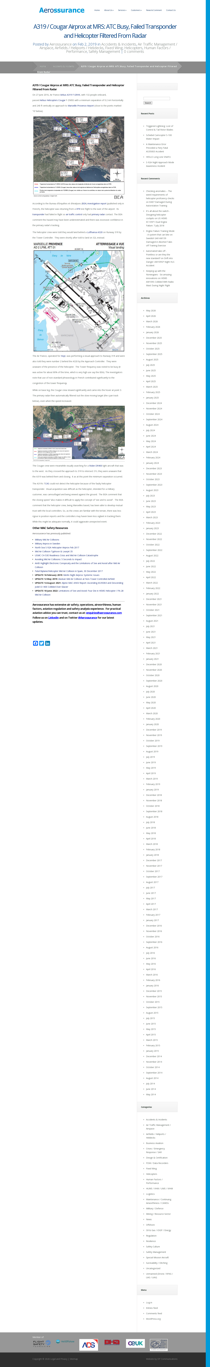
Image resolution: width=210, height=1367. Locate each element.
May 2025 (151, 375)
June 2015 (151, 1023)
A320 (100, 232)
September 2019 (154, 746)
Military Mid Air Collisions (47, 539)
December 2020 (154, 664)
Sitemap (74, 1358)
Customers (136, 10)
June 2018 (151, 827)
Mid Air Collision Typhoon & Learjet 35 (54, 551)
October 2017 (153, 871)
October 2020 (153, 675)
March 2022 (152, 582)
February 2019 (153, 784)
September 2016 (154, 942)
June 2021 (151, 631)
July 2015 (150, 1018)
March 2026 (152, 321)
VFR (78, 208)
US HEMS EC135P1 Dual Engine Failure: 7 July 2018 (156, 222)
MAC (43, 528)
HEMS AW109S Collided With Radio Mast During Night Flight (160, 282)
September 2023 (154, 484)
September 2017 (154, 876)
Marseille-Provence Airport (81, 105)
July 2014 (150, 1083)
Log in (149, 1302)
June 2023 (151, 501)
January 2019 (152, 789)
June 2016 (151, 958)
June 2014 (151, 1089)
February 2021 (153, 653)
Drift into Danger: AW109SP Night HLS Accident (160, 262)
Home (97, 10)
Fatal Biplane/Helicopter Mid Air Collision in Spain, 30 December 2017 (69, 571)
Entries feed (152, 1308)
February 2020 (153, 718)
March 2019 (152, 778)
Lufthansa (92, 232)
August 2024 (152, 424)
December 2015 (154, 991)
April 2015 (151, 1034)
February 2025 (153, 392)
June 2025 (151, 370)
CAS (47, 483)
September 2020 (154, 680)
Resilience (151, 1241)
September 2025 (154, 354)
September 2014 (154, 1072)
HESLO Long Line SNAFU (158, 156)
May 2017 (151, 898)
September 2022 (154, 550)
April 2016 (151, 969)
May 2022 (151, 571)
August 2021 (152, 620)
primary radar (98, 214)
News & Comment (154, 10)
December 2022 (154, 533)
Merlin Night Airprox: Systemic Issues (81, 575)
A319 (69, 94)
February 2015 (153, 1045)
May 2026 (151, 310)
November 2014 (154, 1061)
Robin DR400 (95, 465)
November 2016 (154, 931)
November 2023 (154, 473)
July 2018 (150, 822)
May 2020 (151, 702)
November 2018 (154, 800)
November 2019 (154, 735)
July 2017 (150, 887)
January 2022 (152, 593)
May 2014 (151, 1094)
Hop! (63, 355)
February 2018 (153, 849)
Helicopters (133, 47)
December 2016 (154, 925)
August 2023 (152, 490)
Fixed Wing (114, 47)
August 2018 (152, 816)
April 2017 (151, 903)
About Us (109, 10)
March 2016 (152, 974)
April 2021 (151, 642)
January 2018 (152, 854)
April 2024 (151, 446)
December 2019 (154, 729)
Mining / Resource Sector (158, 1213)
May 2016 (151, 963)
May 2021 (151, 637)
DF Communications (167, 1358)
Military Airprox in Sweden (47, 543)
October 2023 (153, 479)
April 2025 (151, 381)
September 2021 (154, 615)
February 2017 (153, 914)
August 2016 (152, 947)
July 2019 (150, 756)
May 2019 (151, 767)
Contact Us (171, 10)
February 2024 (153, 457)
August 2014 (152, 1078)
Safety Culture (153, 1246)
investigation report (97, 203)
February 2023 (153, 522)
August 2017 (152, 882)
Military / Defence (154, 1208)
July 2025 (150, 365)
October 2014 (153, 1067)
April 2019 (151, 773)
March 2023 (152, 517)
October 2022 (153, 544)
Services (122, 10)
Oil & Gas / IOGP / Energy (158, 1230)
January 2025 (152, 397)
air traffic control (74, 214)
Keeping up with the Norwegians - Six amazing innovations (158, 274)
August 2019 (152, 751)
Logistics (150, 1193)
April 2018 (151, 838)
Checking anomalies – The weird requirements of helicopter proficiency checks (160, 195)
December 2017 (154, 860)
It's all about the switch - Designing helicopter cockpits (158, 215)
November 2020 (154, 669)
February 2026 (153, 326)
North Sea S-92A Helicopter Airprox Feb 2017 (57, 547)
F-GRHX (76, 94)
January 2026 (152, 332)
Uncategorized (153, 1268)
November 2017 (154, 865)
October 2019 (153, 740)
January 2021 (152, 658)
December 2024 (154, 403)
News (149, 1219)
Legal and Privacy (58, 1358)
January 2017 (152, 920)
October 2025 (153, 348)
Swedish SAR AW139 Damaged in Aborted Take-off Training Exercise (159, 242)
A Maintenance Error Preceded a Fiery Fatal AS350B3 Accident (157, 148)
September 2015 (154, 1007)
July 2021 (150, 626)
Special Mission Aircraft (157, 1257)
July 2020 (150, 691)
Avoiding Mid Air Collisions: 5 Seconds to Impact (58, 559)
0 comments (134, 51)
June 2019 (151, 762)
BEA (84, 203)
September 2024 (154, 419)
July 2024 (150, 430)
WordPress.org (153, 1318)
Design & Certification (157, 1157)
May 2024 (151, 441)
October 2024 (153, 414)
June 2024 (151, 435)
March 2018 (152, 844)
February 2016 (153, 980)
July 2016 (150, 952)
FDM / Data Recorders (157, 1163)
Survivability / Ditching (156, 1262)
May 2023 (151, 506)
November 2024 (154, 408)
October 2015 (153, 1001)
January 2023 (152, 528)
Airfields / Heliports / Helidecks (79, 47)
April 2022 (151, 577)
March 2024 (152, 452)
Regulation (151, 1235)
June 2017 (151, 893)
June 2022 (151, 566)
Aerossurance (61, 44)
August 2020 (152, 686)
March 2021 (152, 648)
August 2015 (152, 1012)
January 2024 (152, 463)
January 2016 (152, 985)
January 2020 (152, 724)
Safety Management (104, 51)
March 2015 (152, 1040)
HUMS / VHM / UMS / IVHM (159, 1188)
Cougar (61, 100)
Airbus (63, 94)
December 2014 (154, 1056)
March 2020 (152, 713)
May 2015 (151, 1029)
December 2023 (154, 468)
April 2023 (151, 512)
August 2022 (152, 555)
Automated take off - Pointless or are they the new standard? (158, 255)
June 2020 (151, 697)
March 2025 (152, 386)
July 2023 (150, 495)
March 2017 (152, 909)
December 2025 (154, 337)
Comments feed (154, 1313)
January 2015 (152, 1050)
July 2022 (150, 561)
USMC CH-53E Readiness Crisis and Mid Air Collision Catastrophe (66, 555)
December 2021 (154, 599)
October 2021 (153, 609)
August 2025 (152, 359)
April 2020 (151, 707)
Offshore (150, 1224)
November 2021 (154, 604)
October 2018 (153, 805)
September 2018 (154, 811)
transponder (38, 214)
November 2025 (154, 343)
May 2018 (151, 833)
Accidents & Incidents (118, 44)
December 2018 (154, 795)
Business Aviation (154, 1143)
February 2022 (153, 588)
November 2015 (154, 996)
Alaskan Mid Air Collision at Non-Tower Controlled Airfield (86, 578)
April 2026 (151, 316)
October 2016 (153, 936)
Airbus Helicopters (49, 100)
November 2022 (154, 539)
